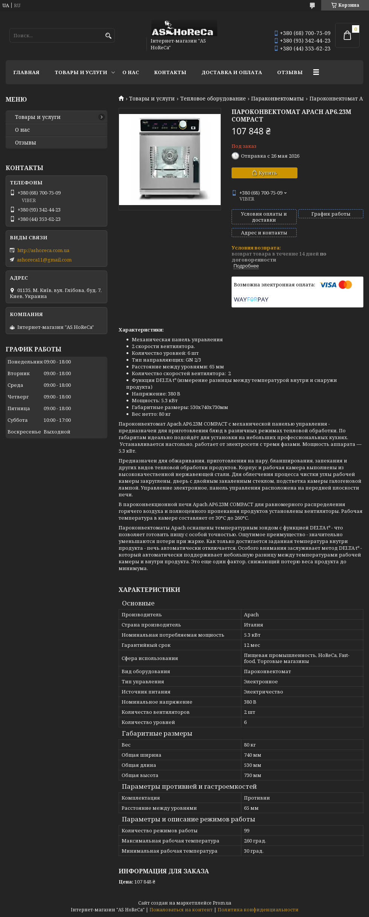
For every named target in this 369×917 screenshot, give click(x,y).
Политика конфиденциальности (258, 909)
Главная (26, 72)
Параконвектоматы (277, 99)
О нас (130, 72)
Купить (268, 172)
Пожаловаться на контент (181, 909)
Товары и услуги (81, 72)
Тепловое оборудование (213, 99)
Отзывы (290, 72)
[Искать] (108, 36)
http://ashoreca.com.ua (43, 250)
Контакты (170, 72)
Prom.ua (222, 903)
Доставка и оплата (231, 72)
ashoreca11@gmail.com (44, 260)
